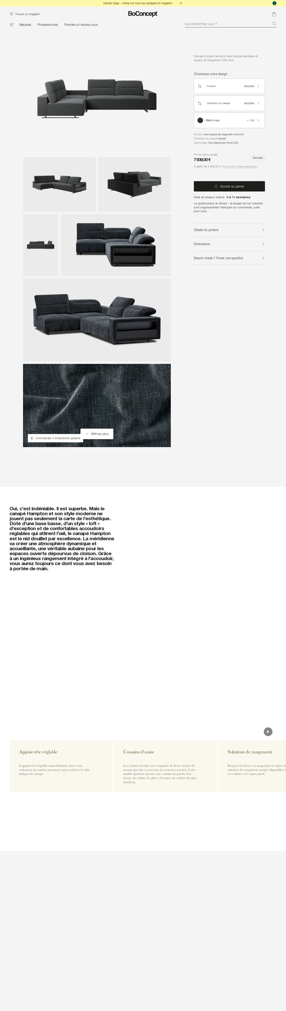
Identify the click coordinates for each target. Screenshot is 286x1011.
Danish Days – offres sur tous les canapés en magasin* (143, 3)
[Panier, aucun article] (274, 14)
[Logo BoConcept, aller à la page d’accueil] (143, 14)
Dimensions (229, 244)
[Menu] (11, 24)
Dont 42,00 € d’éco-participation (239, 166)
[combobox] (230, 24)
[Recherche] (274, 23)
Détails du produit (229, 230)
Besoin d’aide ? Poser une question (229, 258)
